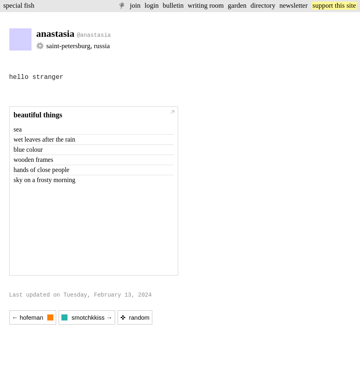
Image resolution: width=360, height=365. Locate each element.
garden (237, 5)
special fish (18, 5)
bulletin (173, 5)
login (152, 5)
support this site (334, 5)
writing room (206, 5)
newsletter (293, 5)
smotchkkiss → (86, 317)
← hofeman (33, 317)
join (135, 5)
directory (263, 5)
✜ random (134, 317)
